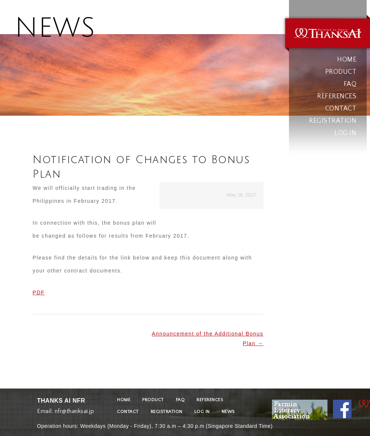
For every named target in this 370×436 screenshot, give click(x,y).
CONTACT (341, 108)
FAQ (350, 84)
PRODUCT (341, 72)
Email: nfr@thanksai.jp (65, 409)
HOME (346, 59)
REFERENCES (336, 96)
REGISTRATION (332, 121)
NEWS (228, 411)
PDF (39, 292)
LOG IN (345, 133)
